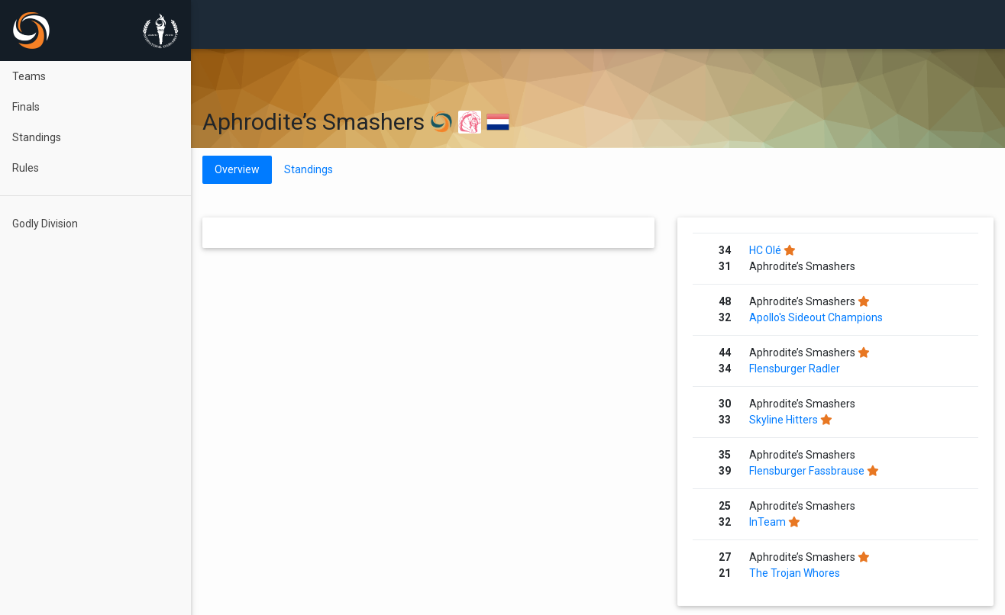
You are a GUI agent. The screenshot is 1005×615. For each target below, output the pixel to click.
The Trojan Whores (794, 573)
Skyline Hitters (783, 420)
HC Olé (765, 250)
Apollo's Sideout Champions (816, 317)
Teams (29, 76)
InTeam (767, 522)
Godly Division (45, 223)
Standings (36, 137)
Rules (25, 168)
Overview (237, 169)
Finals (26, 107)
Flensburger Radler (794, 368)
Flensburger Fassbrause (806, 471)
